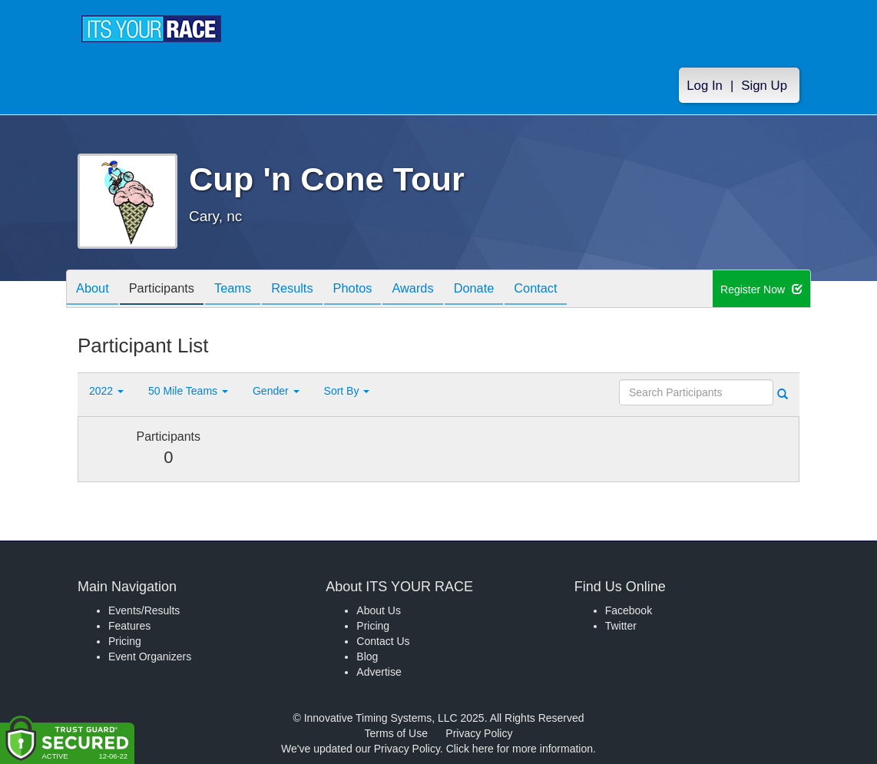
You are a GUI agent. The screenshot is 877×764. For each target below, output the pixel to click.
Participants (170, 290)
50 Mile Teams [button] (188, 391)
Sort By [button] (347, 391)
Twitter (621, 626)
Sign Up (764, 85)
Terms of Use (396, 733)
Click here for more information (519, 749)
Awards (444, 290)
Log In (705, 85)
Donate (511, 290)
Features (129, 626)
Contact (579, 290)
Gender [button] (276, 391)
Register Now (761, 289)
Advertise (378, 672)
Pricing (124, 641)
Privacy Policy (478, 733)
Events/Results (144, 610)
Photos (379, 290)
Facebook (628, 610)
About (95, 290)
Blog (367, 656)
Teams (247, 290)
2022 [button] (106, 391)
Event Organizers (149, 656)
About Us (378, 610)
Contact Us (382, 641)
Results (312, 290)
